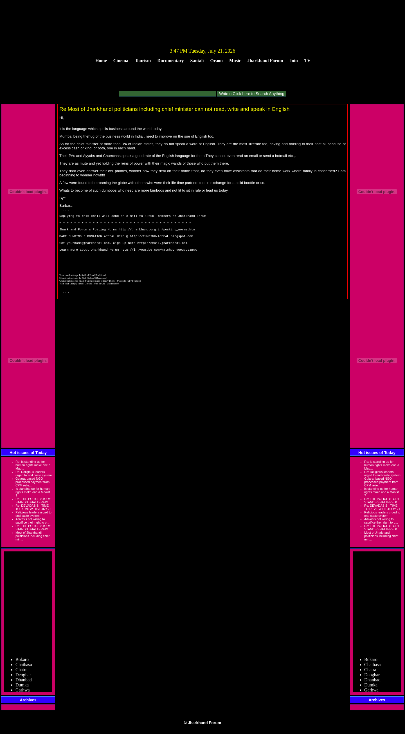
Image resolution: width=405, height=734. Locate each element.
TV (307, 60)
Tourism (143, 60)
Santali (197, 60)
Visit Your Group (67, 295)
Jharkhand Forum (265, 60)
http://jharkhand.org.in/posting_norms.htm (157, 233)
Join (294, 60)
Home (101, 60)
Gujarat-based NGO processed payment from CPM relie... (32, 482)
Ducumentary (170, 60)
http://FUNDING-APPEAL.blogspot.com (161, 242)
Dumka (22, 686)
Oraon (216, 60)
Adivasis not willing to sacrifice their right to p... (32, 520)
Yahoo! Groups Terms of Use (91, 295)
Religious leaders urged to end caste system (33, 514)
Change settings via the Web (72, 289)
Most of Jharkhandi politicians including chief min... (32, 536)
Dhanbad (23, 681)
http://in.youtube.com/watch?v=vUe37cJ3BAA (159, 259)
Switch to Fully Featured (129, 292)
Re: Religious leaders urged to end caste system (33, 473)
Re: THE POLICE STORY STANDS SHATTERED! (33, 500)
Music (235, 60)
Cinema (120, 60)
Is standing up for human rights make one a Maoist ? (32, 492)
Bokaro (22, 660)
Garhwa (22, 691)
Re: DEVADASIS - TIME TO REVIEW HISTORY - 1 (33, 507)
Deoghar (23, 676)
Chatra (21, 670)
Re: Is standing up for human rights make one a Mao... (32, 465)
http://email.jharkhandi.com (162, 250)
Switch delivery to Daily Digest (100, 292)
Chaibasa (23, 665)
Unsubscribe (113, 295)
